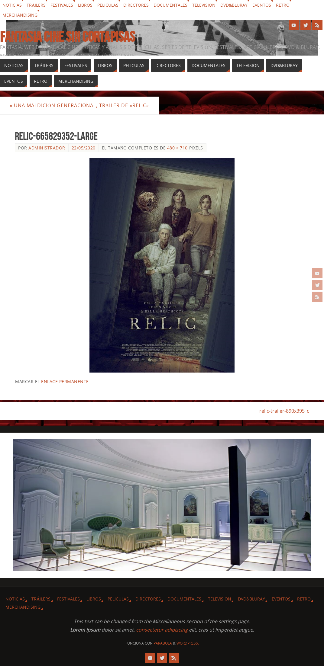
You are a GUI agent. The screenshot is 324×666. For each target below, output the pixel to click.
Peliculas (107, 5)
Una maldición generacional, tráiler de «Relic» (79, 105)
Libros (85, 5)
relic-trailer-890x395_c (284, 411)
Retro (283, 5)
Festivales (61, 5)
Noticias (12, 5)
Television (203, 5)
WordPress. (188, 643)
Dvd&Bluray (234, 5)
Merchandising (19, 15)
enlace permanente (65, 381)
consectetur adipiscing (162, 629)
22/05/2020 (84, 148)
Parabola (163, 643)
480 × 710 (177, 148)
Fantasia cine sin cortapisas (67, 37)
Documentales (170, 5)
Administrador (46, 148)
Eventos (261, 5)
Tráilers (36, 5)
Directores (136, 5)
